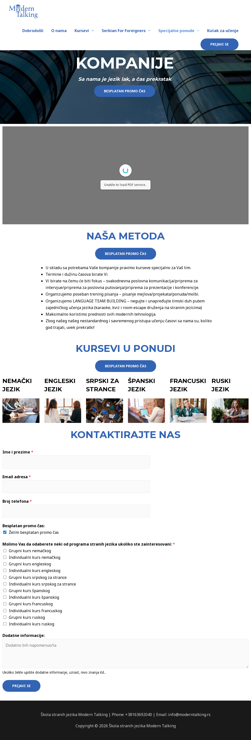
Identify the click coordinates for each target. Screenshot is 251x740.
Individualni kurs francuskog (35, 610)
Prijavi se (21, 685)
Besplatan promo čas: (23, 525)
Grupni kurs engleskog (30, 564)
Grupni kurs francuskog (31, 604)
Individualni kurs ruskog (31, 624)
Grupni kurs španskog (29, 590)
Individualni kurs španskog (34, 597)
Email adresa (16, 476)
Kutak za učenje (222, 30)
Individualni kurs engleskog (34, 570)
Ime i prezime (17, 452)
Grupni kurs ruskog (27, 617)
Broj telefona (17, 501)
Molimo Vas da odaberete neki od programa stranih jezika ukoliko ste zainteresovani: (88, 544)
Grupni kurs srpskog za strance (38, 577)
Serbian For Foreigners (124, 30)
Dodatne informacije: (23, 635)
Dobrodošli (32, 30)
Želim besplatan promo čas (34, 532)
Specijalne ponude (176, 30)
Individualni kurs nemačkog (34, 557)
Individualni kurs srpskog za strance (42, 584)
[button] (124, 91)
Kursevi (82, 30)
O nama (59, 30)
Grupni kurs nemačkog (30, 550)
